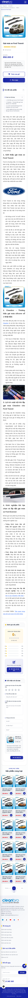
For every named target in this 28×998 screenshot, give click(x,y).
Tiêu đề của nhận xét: (11, 693)
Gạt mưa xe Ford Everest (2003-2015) (7, 790)
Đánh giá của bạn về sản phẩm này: (13, 686)
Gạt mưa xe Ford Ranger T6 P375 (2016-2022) (20, 878)
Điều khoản (19, 996)
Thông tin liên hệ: (10, 717)
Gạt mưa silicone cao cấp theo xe (9, 952)
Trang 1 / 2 (8, 888)
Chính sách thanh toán (6, 932)
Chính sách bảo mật (6, 943)
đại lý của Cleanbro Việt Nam (14, 595)
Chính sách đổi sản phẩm (7, 937)
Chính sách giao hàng (6, 935)
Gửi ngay (22, 972)
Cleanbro (6, 323)
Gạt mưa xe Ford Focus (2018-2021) (7, 856)
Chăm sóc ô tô (4, 957)
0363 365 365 (8, 981)
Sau (22, 888)
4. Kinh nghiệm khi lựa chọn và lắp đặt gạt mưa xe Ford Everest (14, 110)
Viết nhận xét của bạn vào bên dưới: (13, 702)
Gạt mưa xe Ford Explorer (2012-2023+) (7, 812)
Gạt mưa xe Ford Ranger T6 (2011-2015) (7, 878)
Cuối (14, 892)
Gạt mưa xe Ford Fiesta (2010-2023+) (20, 812)
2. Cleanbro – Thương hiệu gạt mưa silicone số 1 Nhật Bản (14, 103)
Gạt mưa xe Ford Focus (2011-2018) (20, 834)
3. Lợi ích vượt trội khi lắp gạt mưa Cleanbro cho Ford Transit (14, 106)
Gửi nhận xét (17, 757)
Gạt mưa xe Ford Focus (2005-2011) (7, 834)
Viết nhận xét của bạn (14, 669)
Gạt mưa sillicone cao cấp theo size (9, 954)
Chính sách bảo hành (6, 940)
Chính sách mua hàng (6, 929)
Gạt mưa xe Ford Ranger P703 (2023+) (20, 856)
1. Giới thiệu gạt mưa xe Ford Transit (14, 100)
